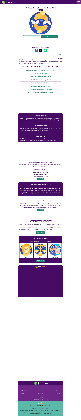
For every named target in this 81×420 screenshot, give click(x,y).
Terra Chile (24, 390)
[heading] (40, 179)
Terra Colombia (40, 390)
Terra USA (23, 393)
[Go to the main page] (9, 2)
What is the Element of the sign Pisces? (40, 80)
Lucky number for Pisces (40, 73)
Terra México (56, 390)
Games (58, 393)
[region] (40, 42)
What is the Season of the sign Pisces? (40, 77)
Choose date (40, 232)
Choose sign (40, 260)
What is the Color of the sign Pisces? (40, 83)
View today (49, 36)
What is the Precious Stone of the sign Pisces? (40, 93)
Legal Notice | (35, 408)
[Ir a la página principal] (20, 269)
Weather (40, 393)
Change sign (32, 36)
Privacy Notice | (41, 408)
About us (47, 408)
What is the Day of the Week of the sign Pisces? (40, 89)
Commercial (36, 399)
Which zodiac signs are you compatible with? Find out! (40, 70)
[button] (79, 2)
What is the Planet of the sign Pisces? (40, 86)
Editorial (45, 399)
